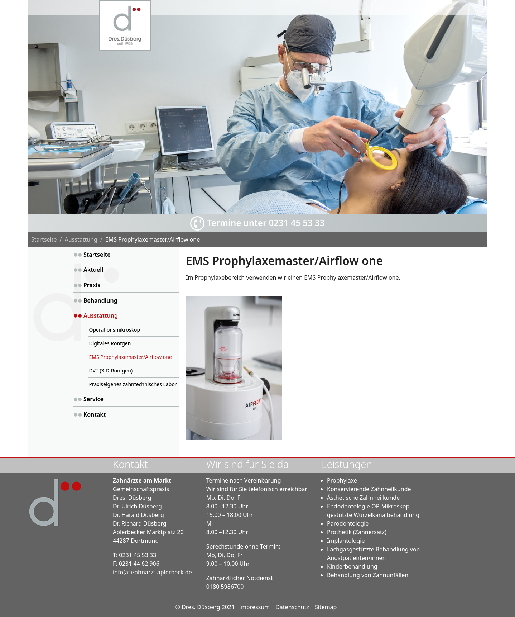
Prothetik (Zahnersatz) (356, 532)
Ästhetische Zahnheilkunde (363, 498)
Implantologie (346, 541)
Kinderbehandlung (352, 566)
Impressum (254, 607)
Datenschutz (292, 607)
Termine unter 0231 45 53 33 (257, 223)
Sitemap (326, 607)
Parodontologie (348, 523)
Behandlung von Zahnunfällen (367, 575)
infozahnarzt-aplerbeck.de (152, 572)
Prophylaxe (342, 480)
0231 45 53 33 (137, 555)
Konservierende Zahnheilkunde (369, 489)
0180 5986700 (225, 586)
